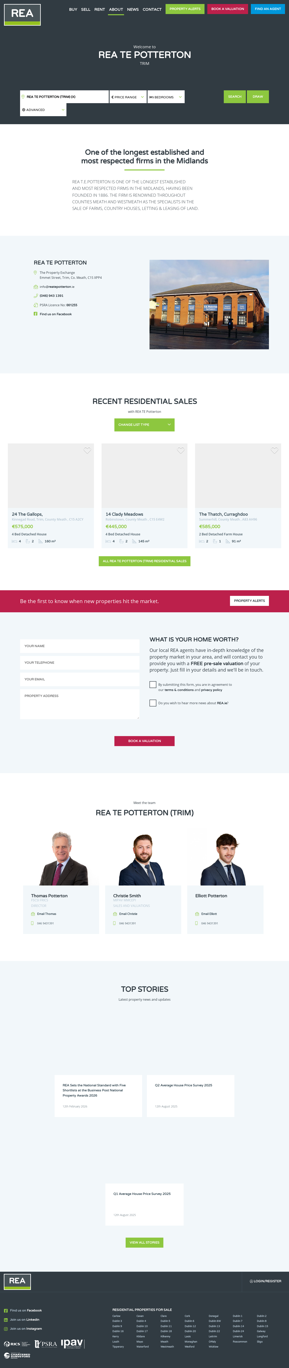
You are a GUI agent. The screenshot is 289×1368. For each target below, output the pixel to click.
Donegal (213, 1187)
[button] (204, 96)
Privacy (174, 1362)
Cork (187, 1187)
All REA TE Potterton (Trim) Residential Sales (144, 548)
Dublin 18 (166, 1202)
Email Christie (128, 901)
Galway (261, 1202)
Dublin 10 (142, 1197)
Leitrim (213, 1208)
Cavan (139, 1187)
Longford (262, 1208)
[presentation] (180, 704)
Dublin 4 (141, 1192)
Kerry (115, 1208)
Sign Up (74, 1258)
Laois (188, 1208)
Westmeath (167, 1218)
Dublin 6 (189, 1192)
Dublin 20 (190, 1202)
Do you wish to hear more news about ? (193, 690)
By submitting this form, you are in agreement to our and (195, 674)
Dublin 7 (237, 1192)
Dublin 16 (118, 1202)
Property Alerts (185, 9)
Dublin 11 (166, 1197)
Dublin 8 (262, 1192)
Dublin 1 (237, 1187)
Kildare (140, 1208)
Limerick (238, 1208)
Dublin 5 (165, 1192)
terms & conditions (179, 677)
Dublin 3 (117, 1192)
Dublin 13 (214, 1197)
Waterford (142, 1218)
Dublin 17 (142, 1202)
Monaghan (191, 1213)
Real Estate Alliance (76, 1361)
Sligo (260, 1213)
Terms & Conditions (146, 1362)
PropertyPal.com (231, 1361)
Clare (164, 1187)
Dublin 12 (190, 1197)
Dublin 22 (214, 1202)
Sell (85, 9)
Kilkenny (165, 1208)
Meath (164, 1213)
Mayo (139, 1213)
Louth (115, 1213)
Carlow (116, 1187)
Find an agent (268, 9)
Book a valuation (227, 9)
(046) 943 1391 (51, 283)
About (116, 9)
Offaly (212, 1213)
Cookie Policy (115, 1362)
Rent (99, 9)
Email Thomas (46, 901)
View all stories (144, 1114)
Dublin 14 (238, 1197)
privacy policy (211, 677)
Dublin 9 (117, 1197)
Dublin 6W (215, 1192)
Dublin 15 (262, 1197)
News (133, 9)
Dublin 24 (238, 1202)
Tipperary (118, 1218)
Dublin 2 (262, 1187)
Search (234, 97)
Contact (152, 9)
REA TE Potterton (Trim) (51, 97)
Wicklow (213, 1218)
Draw (258, 97)
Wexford (189, 1218)
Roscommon (240, 1213)
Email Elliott (209, 901)
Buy (73, 9)
